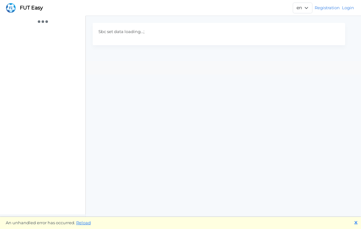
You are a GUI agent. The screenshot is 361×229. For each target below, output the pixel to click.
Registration (327, 7)
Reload (83, 222)
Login (348, 7)
